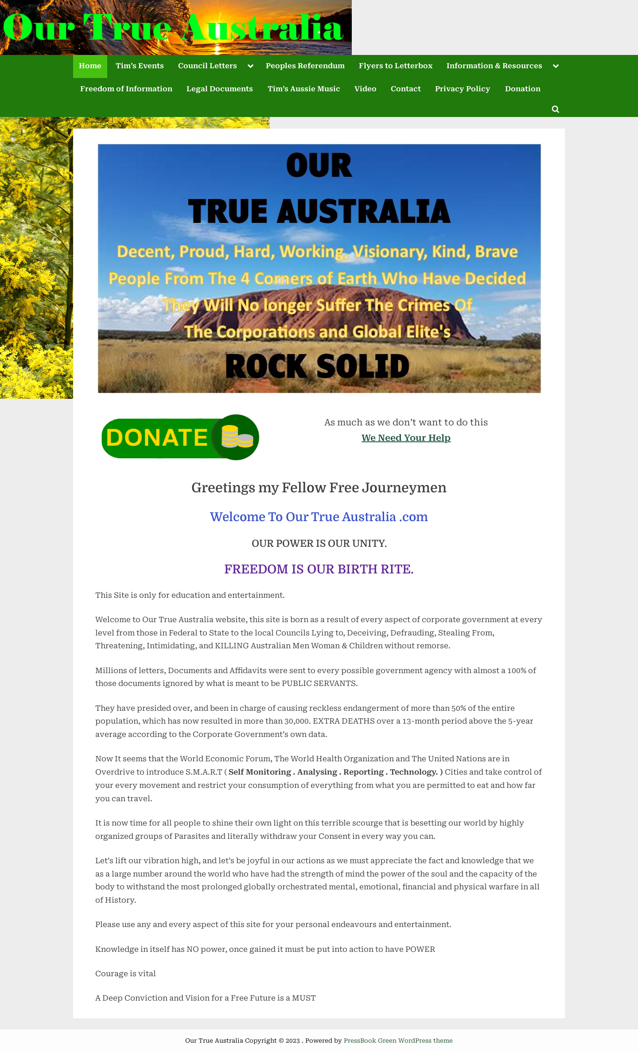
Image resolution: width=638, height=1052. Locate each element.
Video (365, 89)
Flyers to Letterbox (395, 66)
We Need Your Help (406, 437)
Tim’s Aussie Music (304, 89)
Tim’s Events (140, 66)
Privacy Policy (462, 89)
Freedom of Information (126, 89)
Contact (406, 89)
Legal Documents (220, 89)
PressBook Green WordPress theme (398, 1040)
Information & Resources (494, 66)
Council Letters (207, 66)
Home (90, 66)
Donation (523, 89)
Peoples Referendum (305, 66)
